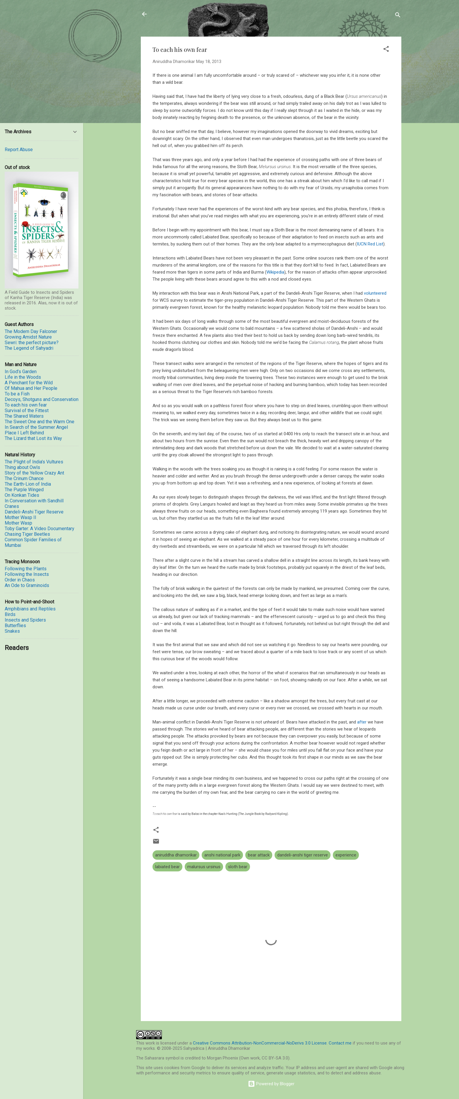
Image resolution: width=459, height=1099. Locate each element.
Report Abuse (19, 149)
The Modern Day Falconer (31, 331)
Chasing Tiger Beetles (27, 534)
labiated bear (167, 866)
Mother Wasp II (20, 517)
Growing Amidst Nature (28, 337)
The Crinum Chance (24, 478)
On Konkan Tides (22, 495)
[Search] (397, 16)
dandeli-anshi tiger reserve (302, 855)
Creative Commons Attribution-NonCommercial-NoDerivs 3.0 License (260, 1043)
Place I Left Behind (24, 433)
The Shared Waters (24, 416)
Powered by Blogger (271, 1083)
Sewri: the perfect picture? (32, 342)
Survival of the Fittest (27, 410)
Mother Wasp (18, 523)
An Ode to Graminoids (27, 585)
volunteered (375, 293)
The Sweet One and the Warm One (39, 421)
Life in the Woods (23, 377)
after (361, 722)
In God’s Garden (21, 371)
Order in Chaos (20, 580)
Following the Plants (26, 568)
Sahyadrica (174, 14)
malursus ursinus (203, 866)
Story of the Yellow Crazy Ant (34, 473)
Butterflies (15, 625)
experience (345, 855)
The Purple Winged (24, 489)
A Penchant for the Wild (29, 382)
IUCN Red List (370, 244)
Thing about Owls (22, 467)
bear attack (259, 855)
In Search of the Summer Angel (36, 427)
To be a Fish (17, 394)
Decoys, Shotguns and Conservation (41, 399)
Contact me (340, 1043)
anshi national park (222, 855)
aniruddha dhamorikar (176, 855)
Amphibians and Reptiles (30, 609)
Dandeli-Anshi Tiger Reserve (34, 512)
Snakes (12, 631)
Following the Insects (27, 574)
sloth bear (237, 866)
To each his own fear (26, 405)
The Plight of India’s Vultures (34, 462)
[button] (386, 49)
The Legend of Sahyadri (29, 348)
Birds (10, 614)
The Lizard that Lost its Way (33, 438)
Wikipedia (275, 272)
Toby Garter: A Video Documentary (39, 528)
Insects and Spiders (25, 620)
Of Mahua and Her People (31, 388)
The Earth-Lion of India (28, 484)
